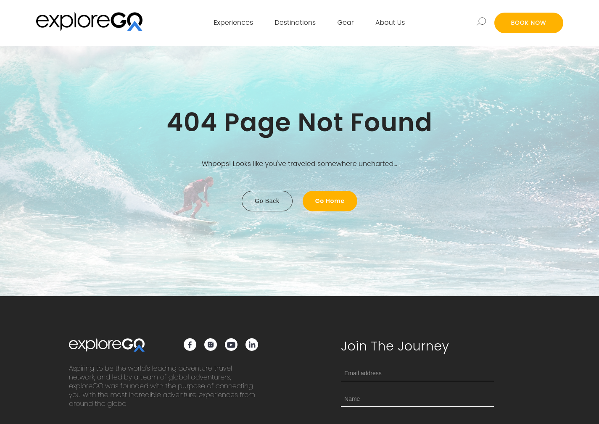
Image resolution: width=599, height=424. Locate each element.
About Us (390, 22)
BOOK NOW (528, 22)
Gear (346, 22)
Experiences (233, 22)
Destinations (295, 22)
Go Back (267, 201)
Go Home (330, 201)
